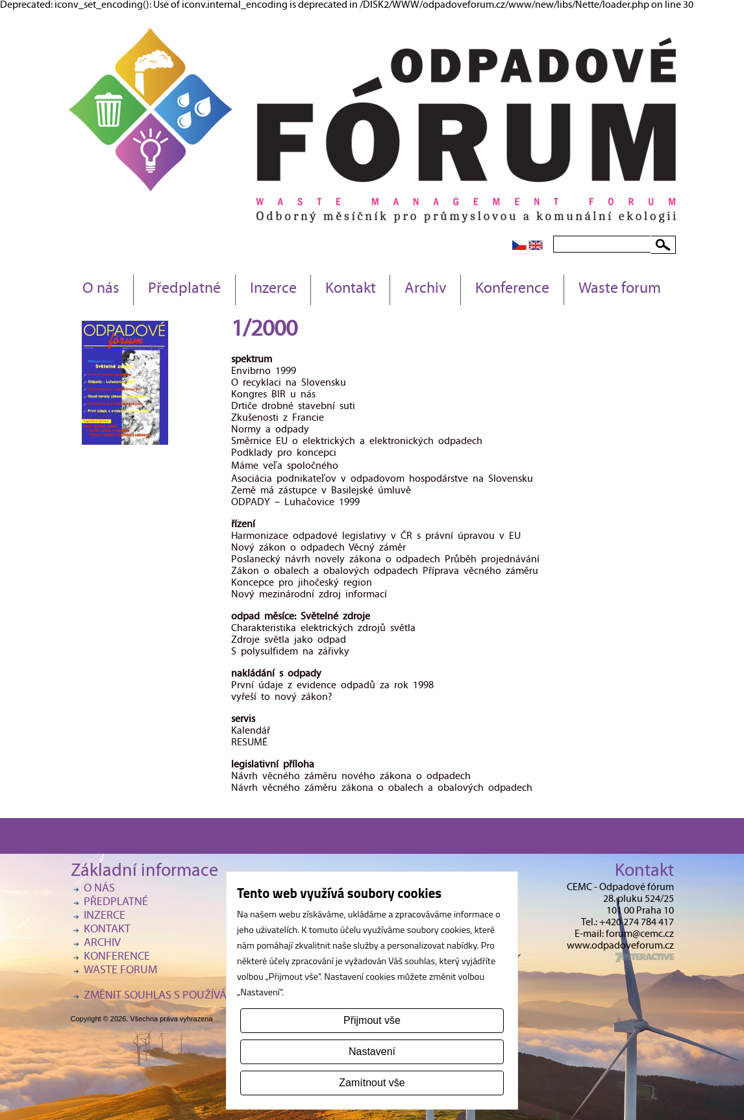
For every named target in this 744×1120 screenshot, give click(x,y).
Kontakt (350, 289)
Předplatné (184, 289)
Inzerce (273, 289)
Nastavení (372, 1051)
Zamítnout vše (371, 1082)
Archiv (425, 289)
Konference (512, 289)
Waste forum (619, 289)
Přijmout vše (372, 1020)
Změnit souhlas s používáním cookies (187, 996)
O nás (100, 289)
